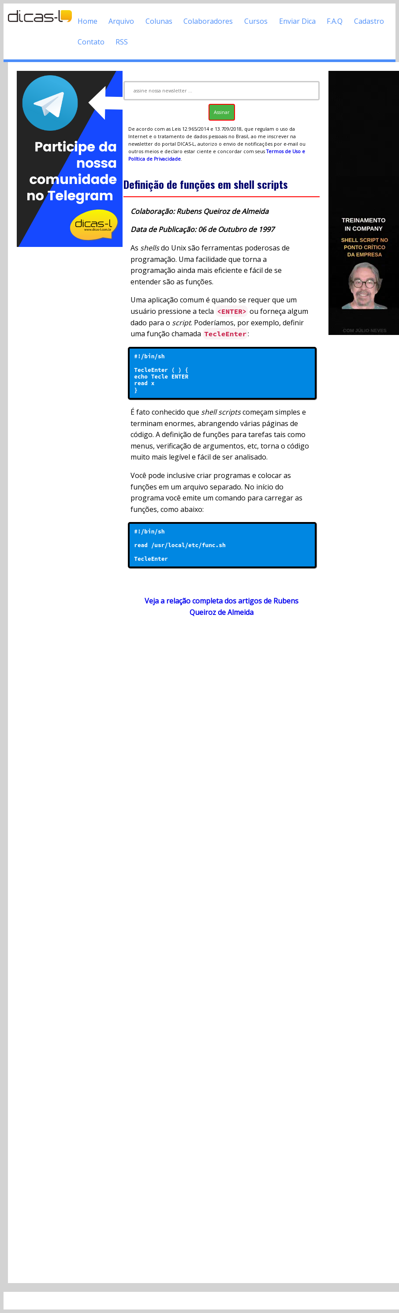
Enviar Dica (297, 21)
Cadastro (369, 21)
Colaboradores (208, 21)
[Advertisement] (66, 381)
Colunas (158, 21)
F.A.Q (335, 21)
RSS (122, 42)
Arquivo (121, 21)
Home (87, 21)
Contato (91, 42)
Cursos (256, 21)
